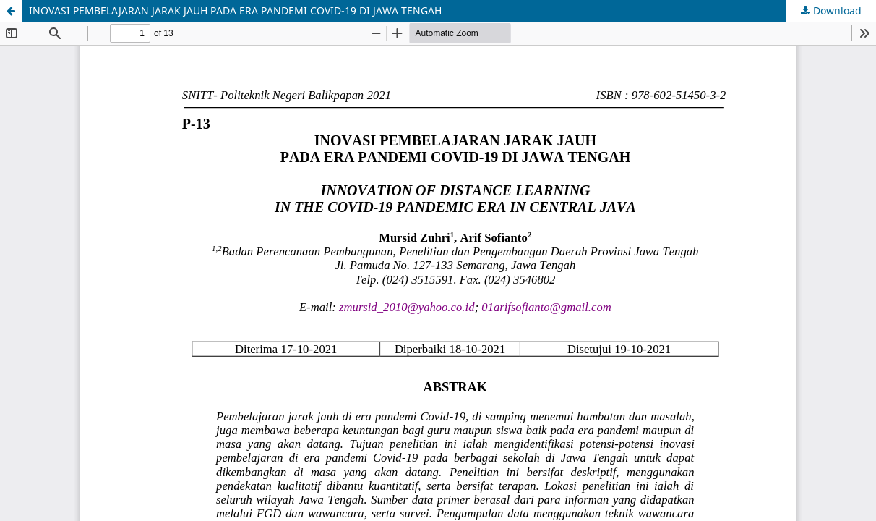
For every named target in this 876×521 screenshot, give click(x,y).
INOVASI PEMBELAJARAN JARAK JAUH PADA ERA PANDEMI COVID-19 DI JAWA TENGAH (235, 10)
